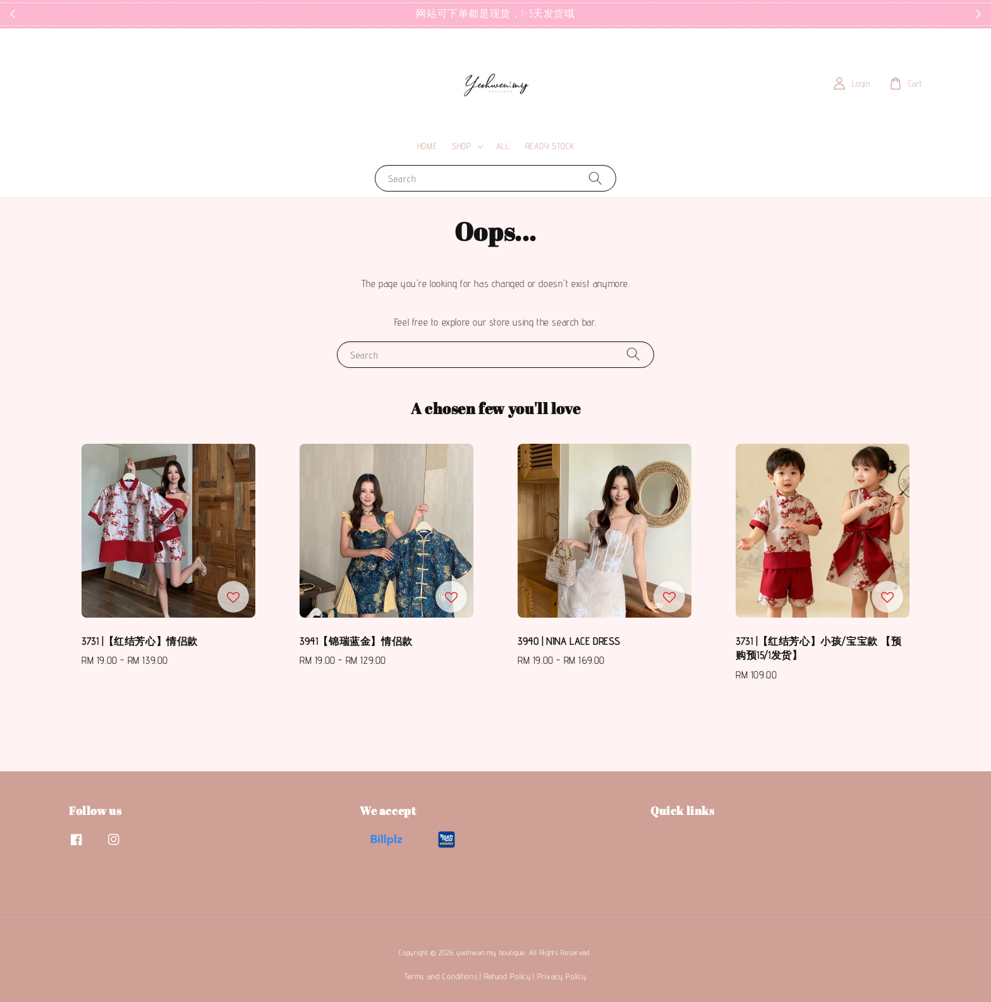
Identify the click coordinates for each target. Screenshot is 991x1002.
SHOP (461, 146)
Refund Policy (507, 976)
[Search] (595, 178)
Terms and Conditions (440, 976)
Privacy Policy (562, 976)
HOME (427, 146)
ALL (503, 146)
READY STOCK (550, 146)
